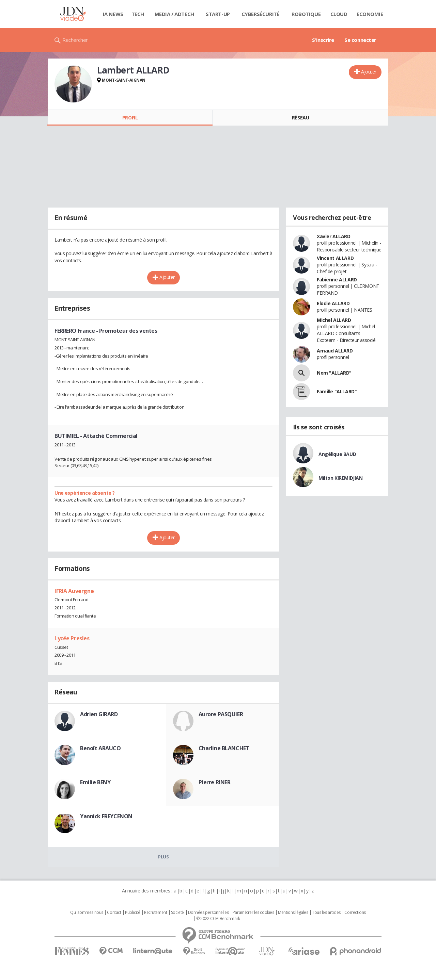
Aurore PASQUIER (221, 714)
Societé (177, 912)
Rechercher (75, 39)
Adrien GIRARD (99, 714)
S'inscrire (323, 39)
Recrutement (155, 912)
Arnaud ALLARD (335, 350)
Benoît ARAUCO (100, 748)
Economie (370, 14)
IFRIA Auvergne (74, 591)
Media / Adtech (174, 14)
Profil (130, 117)
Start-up (218, 14)
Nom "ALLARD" (334, 372)
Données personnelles (208, 912)
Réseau (300, 117)
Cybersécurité (261, 14)
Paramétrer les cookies (253, 912)
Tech (137, 14)
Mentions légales (293, 912)
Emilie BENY (95, 782)
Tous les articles (326, 912)
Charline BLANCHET (224, 748)
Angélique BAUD (337, 454)
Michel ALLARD (334, 320)
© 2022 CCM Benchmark (218, 918)
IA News (113, 14)
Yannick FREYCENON (106, 816)
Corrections (354, 912)
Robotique (306, 14)
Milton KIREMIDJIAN (340, 478)
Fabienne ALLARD (337, 279)
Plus (163, 857)
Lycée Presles (72, 638)
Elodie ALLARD (333, 303)
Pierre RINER (215, 782)
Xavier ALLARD (334, 236)
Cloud (338, 14)
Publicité (132, 912)
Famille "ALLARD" (337, 391)
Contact (114, 912)
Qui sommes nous (86, 912)
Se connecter (360, 39)
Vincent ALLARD (335, 258)
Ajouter (368, 71)
